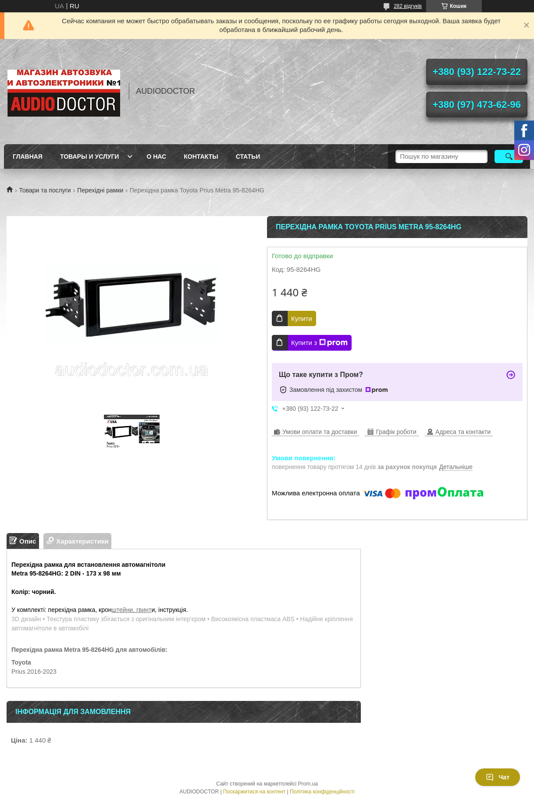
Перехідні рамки (100, 190)
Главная (28, 156)
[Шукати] (509, 156)
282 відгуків (408, 6)
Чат (497, 777)
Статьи (248, 156)
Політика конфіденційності (322, 792)
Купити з (319, 343)
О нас (156, 156)
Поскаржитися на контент (254, 792)
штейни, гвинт (132, 609)
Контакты (201, 156)
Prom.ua (308, 784)
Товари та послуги (45, 190)
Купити (301, 318)
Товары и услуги (89, 156)
